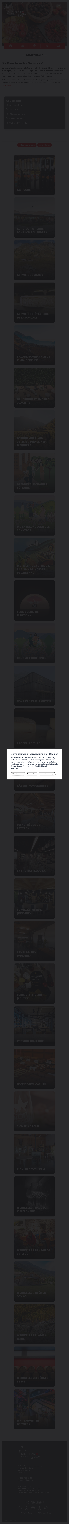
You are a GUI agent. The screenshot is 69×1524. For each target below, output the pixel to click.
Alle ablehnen (32, 774)
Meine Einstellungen (47, 774)
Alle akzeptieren (18, 774)
